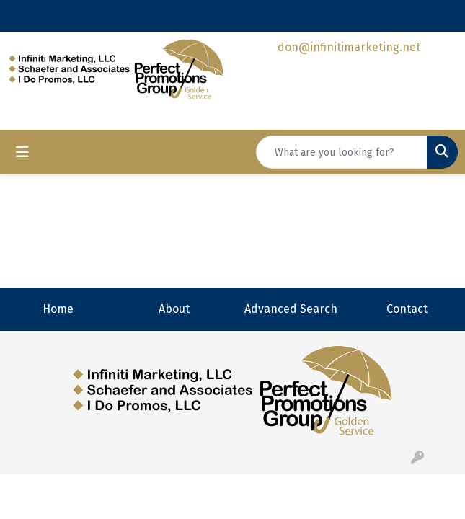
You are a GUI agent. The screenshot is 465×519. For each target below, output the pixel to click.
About (174, 309)
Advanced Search (290, 309)
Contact (407, 309)
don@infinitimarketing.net (349, 47)
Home (58, 309)
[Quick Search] (342, 152)
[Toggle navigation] (22, 152)
